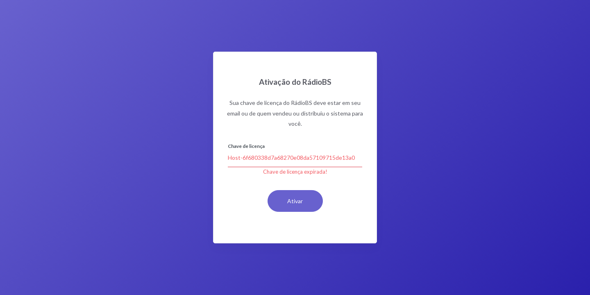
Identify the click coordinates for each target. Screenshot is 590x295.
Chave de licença (246, 146)
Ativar (295, 200)
